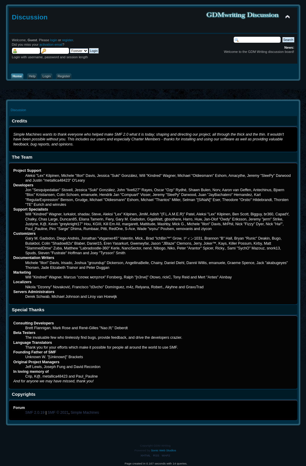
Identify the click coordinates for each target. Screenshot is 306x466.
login (53, 40)
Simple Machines (85, 412)
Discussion (30, 17)
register (67, 40)
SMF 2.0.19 (34, 412)
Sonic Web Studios (163, 450)
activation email (50, 44)
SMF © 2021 (58, 412)
